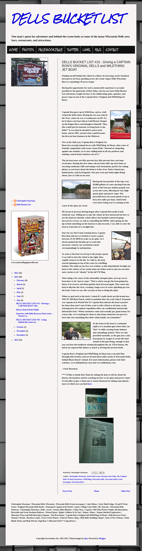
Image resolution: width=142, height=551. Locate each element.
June (19, 296)
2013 (16, 340)
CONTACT (112, 49)
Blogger (102, 538)
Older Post (125, 491)
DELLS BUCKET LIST (67, 19)
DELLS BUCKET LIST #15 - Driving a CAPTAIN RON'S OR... (32, 304)
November (21, 331)
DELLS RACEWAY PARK (27, 310)
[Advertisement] (32, 173)
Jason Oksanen (102, 476)
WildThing (87, 479)
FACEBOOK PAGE (50, 49)
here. (90, 384)
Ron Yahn (112, 476)
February (21, 280)
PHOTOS (28, 49)
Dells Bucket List (24, 205)
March (20, 284)
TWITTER (72, 49)
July (19, 300)
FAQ (98, 49)
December (21, 335)
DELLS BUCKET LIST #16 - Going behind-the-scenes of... (31, 321)
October (20, 327)
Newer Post (67, 491)
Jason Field (91, 476)
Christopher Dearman (77, 476)
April (19, 288)
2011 (16, 273)
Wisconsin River (78, 482)
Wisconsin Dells (98, 479)
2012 (16, 277)
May (19, 292)
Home (96, 491)
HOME (13, 49)
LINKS (86, 49)
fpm (86, 538)
